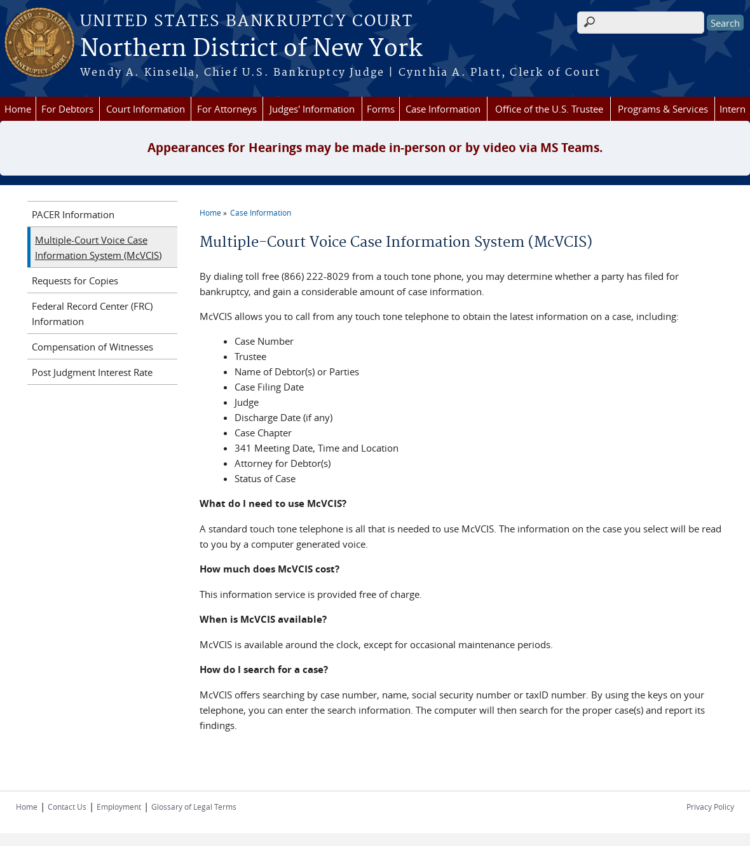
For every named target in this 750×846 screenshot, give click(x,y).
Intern (732, 108)
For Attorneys (227, 108)
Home (17, 108)
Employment (119, 806)
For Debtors (67, 108)
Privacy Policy (710, 806)
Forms (381, 108)
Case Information (443, 108)
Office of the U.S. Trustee (549, 108)
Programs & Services (663, 108)
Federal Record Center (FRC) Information (92, 314)
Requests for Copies (75, 280)
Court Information (145, 108)
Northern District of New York (251, 49)
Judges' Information (312, 108)
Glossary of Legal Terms (193, 806)
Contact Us (67, 806)
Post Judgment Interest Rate (92, 372)
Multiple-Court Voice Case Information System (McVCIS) (98, 247)
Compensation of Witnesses (92, 346)
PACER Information (73, 214)
